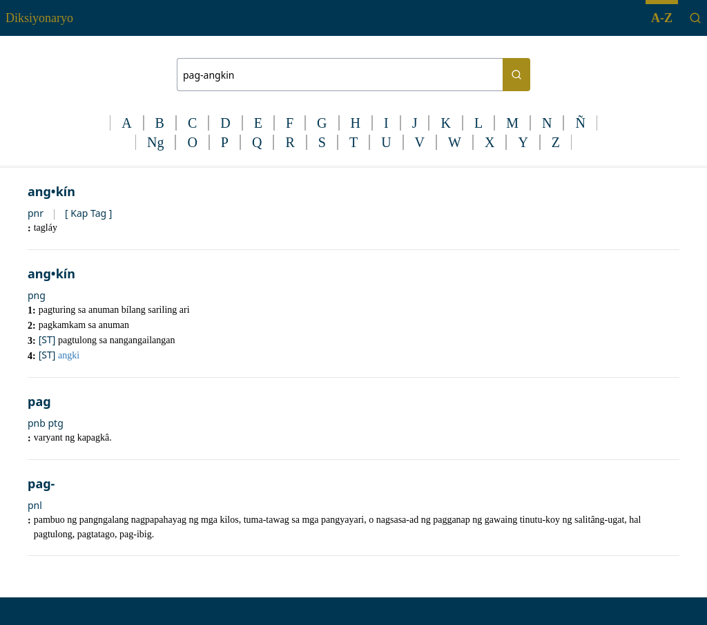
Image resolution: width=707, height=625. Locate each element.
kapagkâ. (94, 437)
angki (68, 355)
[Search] (695, 18)
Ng (155, 142)
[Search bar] (340, 74)
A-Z (661, 18)
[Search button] (516, 74)
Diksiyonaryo (39, 18)
